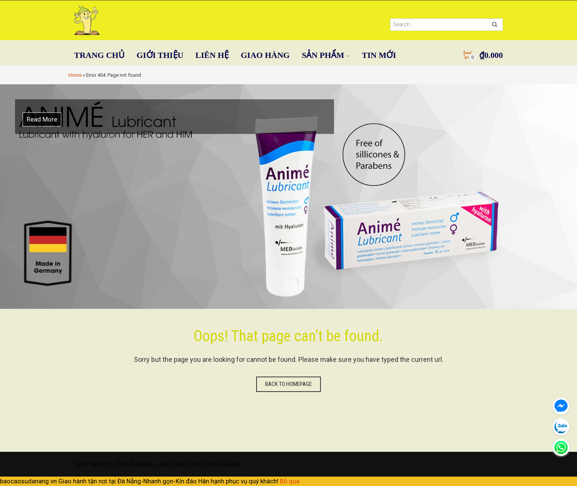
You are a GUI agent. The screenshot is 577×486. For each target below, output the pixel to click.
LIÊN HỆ (212, 55)
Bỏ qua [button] (289, 481)
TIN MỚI (379, 55)
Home (75, 75)
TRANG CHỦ (99, 55)
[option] (288, 196)
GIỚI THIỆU (160, 55)
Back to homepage (288, 384)
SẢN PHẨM (323, 55)
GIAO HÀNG (265, 55)
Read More (42, 119)
